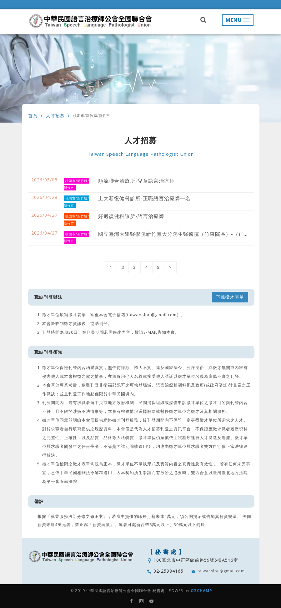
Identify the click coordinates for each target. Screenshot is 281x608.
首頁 (33, 115)
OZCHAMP (201, 590)
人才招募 (55, 115)
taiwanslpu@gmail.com (221, 571)
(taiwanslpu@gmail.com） (153, 314)
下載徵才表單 (230, 297)
